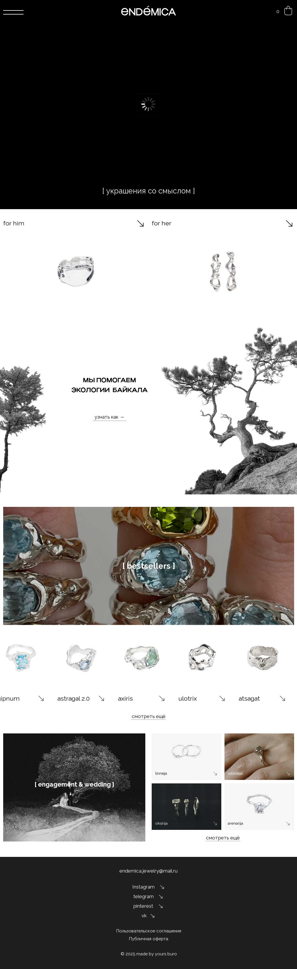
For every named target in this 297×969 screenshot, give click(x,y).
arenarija (235, 823)
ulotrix (187, 698)
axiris (125, 698)
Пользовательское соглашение (148, 930)
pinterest (143, 906)
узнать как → (109, 417)
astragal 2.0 (73, 698)
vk (144, 915)
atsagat (249, 698)
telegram (143, 896)
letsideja (235, 773)
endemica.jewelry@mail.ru (148, 871)
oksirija (161, 823)
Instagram (143, 887)
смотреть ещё (149, 716)
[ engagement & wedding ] (74, 784)
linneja (161, 773)
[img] (82, 658)
